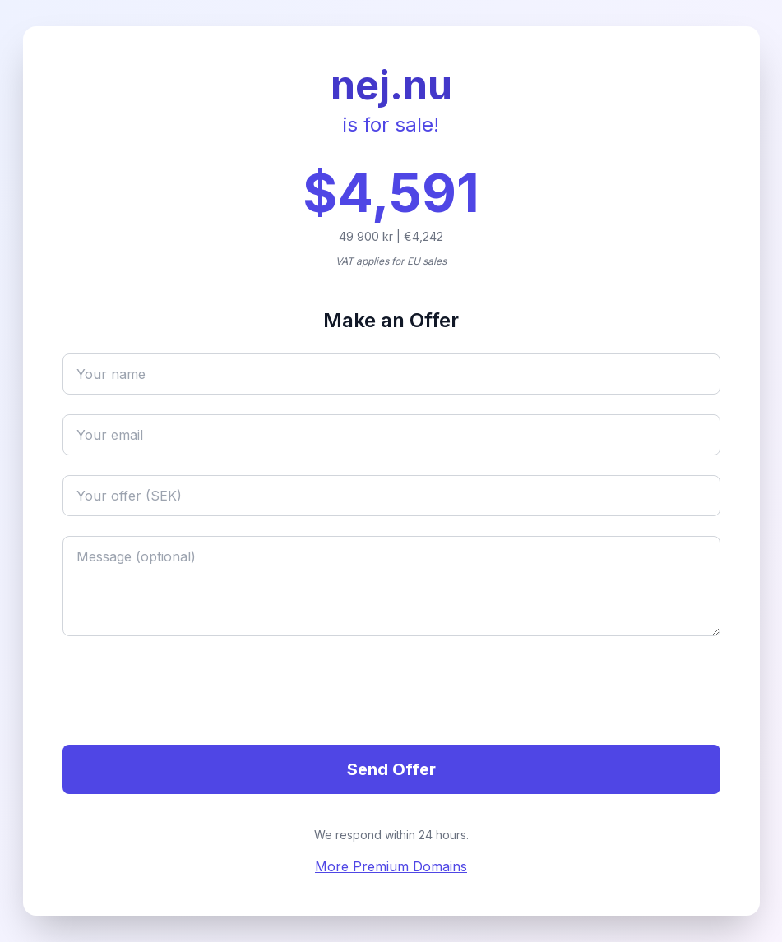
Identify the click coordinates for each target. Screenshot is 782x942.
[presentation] (187, 693)
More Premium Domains (391, 866)
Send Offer (391, 769)
